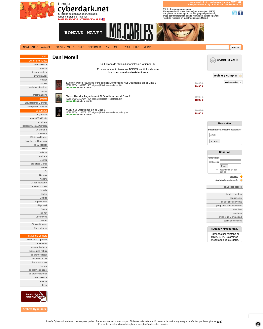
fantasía (43, 68)
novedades (30, 47)
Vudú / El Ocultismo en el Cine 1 (85, 109)
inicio (45, 56)
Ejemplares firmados (37, 106)
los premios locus (38, 255)
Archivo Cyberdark (34, 308)
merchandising (40, 95)
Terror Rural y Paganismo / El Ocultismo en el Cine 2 (98, 96)
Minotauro (42, 122)
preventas (63, 47)
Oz (46, 171)
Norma (44, 209)
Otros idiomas (40, 228)
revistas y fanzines (38, 87)
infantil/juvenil (40, 76)
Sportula (43, 175)
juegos (44, 91)
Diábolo (43, 167)
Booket (44, 194)
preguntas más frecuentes (229, 205)
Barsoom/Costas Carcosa (34, 126)
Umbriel (43, 198)
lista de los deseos (233, 187)
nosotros (237, 209)
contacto (237, 213)
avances (46, 47)
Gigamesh (42, 205)
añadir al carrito (79, 87)
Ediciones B (41, 129)
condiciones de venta (231, 202)
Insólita (43, 190)
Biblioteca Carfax (39, 164)
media (147, 47)
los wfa (44, 266)
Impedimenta (41, 201)
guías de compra (37, 235)
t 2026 (126, 47)
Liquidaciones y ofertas (36, 103)
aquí (219, 321)
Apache (43, 179)
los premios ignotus (37, 273)
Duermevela (41, 216)
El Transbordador (39, 182)
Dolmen (43, 160)
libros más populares (37, 239)
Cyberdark (42, 114)
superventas (41, 243)
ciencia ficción (40, 64)
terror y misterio (39, 72)
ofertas (44, 98)
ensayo (43, 79)
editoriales (41, 110)
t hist (137, 47)
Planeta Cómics (39, 186)
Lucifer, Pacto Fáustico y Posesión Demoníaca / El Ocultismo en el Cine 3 (111, 82)
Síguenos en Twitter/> (234, 12)
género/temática (38, 60)
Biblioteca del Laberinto (36, 141)
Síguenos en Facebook (240, 12)
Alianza (43, 152)
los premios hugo (39, 247)
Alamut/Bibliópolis (38, 118)
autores (79, 47)
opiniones (94, 47)
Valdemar (42, 133)
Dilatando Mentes (39, 137)
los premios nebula (38, 251)
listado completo (234, 194)
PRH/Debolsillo (40, 145)
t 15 (106, 47)
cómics (44, 83)
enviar (214, 141)
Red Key (43, 213)
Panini (44, 220)
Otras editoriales (39, 224)
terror (44, 285)
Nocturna (43, 156)
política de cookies (233, 220)
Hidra (44, 148)
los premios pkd (39, 258)
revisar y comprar (228, 76)
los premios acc (39, 262)
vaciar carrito (233, 82)
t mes (115, 47)
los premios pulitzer (38, 270)
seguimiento (236, 198)
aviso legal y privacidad (230, 217)
